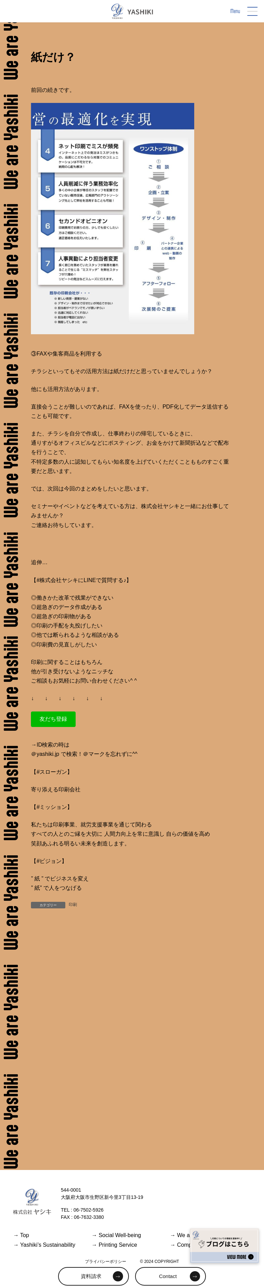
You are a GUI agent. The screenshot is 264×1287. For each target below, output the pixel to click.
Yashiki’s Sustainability (44, 1245)
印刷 (73, 904)
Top (21, 1235)
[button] (53, 719)
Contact (168, 1276)
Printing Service (114, 1245)
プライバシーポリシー (105, 1261)
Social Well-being (116, 1235)
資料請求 (91, 1276)
